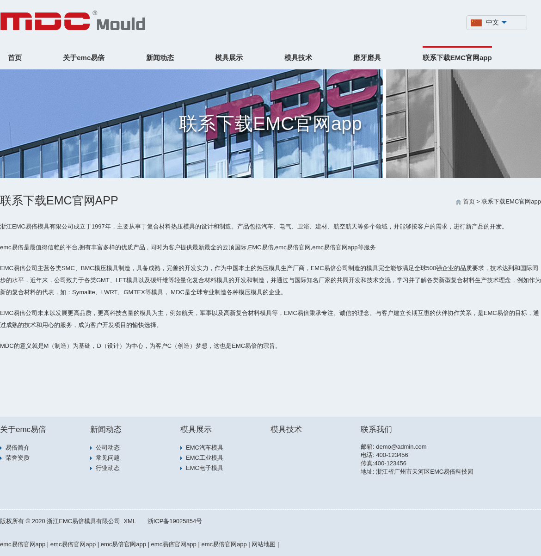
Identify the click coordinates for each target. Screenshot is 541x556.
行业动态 (108, 467)
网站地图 (264, 544)
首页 (15, 58)
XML (129, 521)
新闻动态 (160, 58)
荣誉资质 (18, 457)
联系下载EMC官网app (457, 58)
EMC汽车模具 (204, 447)
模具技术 (298, 58)
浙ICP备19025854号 (175, 521)
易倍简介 (18, 447)
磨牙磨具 (367, 58)
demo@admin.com (401, 446)
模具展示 (229, 58)
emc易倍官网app (22, 544)
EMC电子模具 (204, 467)
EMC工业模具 (204, 457)
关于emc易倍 (84, 58)
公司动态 (108, 447)
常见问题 (108, 457)
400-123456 (392, 454)
